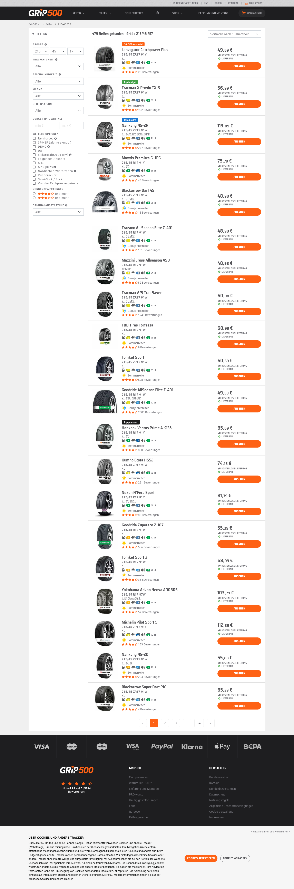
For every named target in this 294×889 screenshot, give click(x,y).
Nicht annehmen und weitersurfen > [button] (270, 831)
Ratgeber (135, 811)
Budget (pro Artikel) (48, 119)
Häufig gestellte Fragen (143, 800)
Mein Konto (253, 3)
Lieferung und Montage (212, 13)
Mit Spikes (47, 167)
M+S (41, 163)
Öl (157, 13)
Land (132, 806)
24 (199, 723)
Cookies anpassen (235, 858)
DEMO (44, 146)
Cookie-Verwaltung (221, 811)
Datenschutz (217, 794)
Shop (178, 13)
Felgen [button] (105, 13)
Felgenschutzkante (52, 158)
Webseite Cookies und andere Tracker (50, 879)
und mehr (53, 193)
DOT (41, 150)
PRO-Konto (136, 794)
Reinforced (48, 138)
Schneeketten (134, 13)
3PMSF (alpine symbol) (54, 142)
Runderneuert (48, 175)
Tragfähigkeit (45, 59)
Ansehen (239, 66)
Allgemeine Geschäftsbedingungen (231, 806)
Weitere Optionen (46, 134)
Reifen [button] (79, 13)
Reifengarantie (138, 817)
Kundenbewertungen (185, 3)
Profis (218, 3)
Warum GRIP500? (140, 783)
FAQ (206, 3)
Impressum (216, 817)
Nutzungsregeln (219, 800)
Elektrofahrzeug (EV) (55, 154)
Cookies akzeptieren (201, 858)
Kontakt (233, 3)
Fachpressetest (139, 777)
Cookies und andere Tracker (86, 867)
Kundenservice (218, 777)
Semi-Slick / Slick (50, 179)
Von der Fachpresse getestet (59, 183)
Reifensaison (42, 104)
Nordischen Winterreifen (57, 171)
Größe (40, 44)
